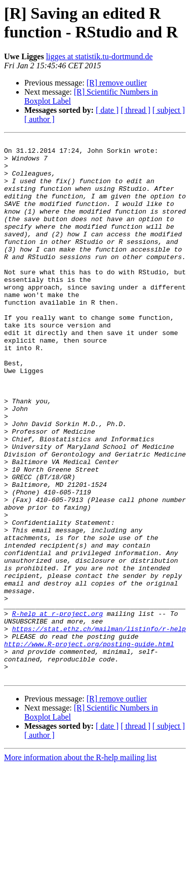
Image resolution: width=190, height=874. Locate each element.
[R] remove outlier (117, 82)
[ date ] (107, 110)
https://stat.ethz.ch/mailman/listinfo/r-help (99, 727)
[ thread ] (135, 110)
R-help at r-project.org (57, 709)
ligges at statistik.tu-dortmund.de (99, 56)
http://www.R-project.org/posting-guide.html (89, 745)
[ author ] (39, 119)
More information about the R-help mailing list (80, 865)
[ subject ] (169, 110)
